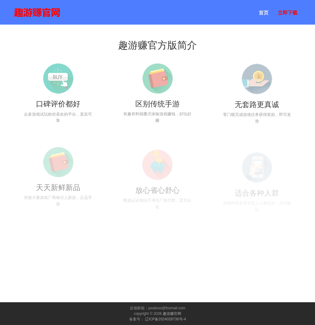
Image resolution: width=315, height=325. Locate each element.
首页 (264, 12)
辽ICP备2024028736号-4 (165, 319)
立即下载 (287, 12)
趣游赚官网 (172, 313)
